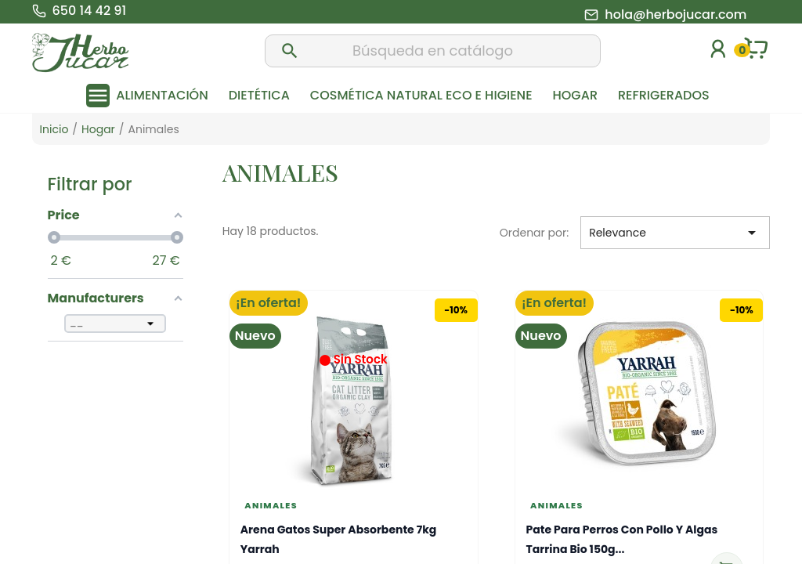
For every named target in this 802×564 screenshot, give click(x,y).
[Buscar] (433, 51)
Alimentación (162, 95)
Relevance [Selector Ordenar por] (675, 232)
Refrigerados (664, 95)
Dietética (259, 95)
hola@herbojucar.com (675, 15)
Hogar (575, 95)
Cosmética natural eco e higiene (421, 95)
